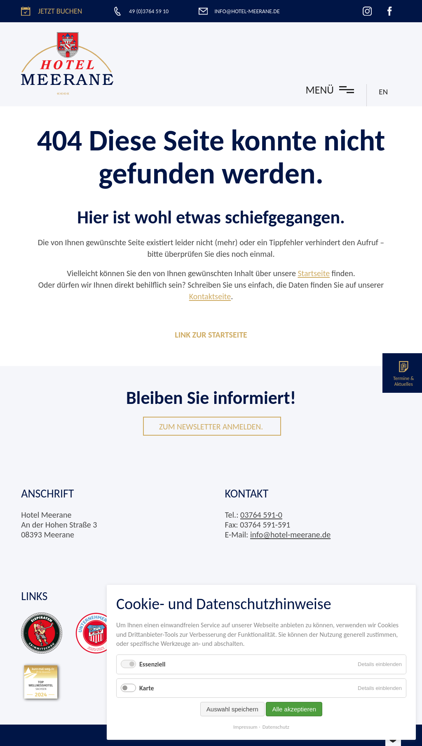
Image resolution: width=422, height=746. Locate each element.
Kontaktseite (210, 296)
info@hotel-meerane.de (290, 535)
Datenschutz (276, 727)
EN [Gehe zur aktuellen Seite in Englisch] (383, 91)
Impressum (245, 727)
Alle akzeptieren (294, 709)
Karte (146, 688)
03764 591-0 (261, 515)
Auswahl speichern (232, 709)
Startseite (314, 273)
